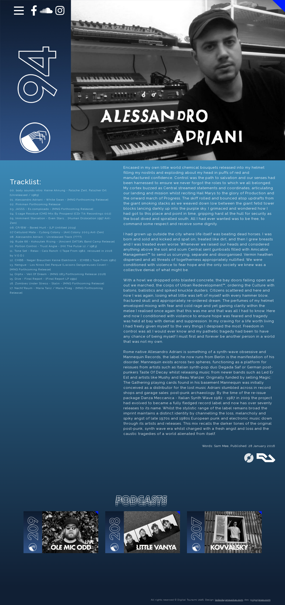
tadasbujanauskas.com (229, 594)
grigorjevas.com (260, 594)
